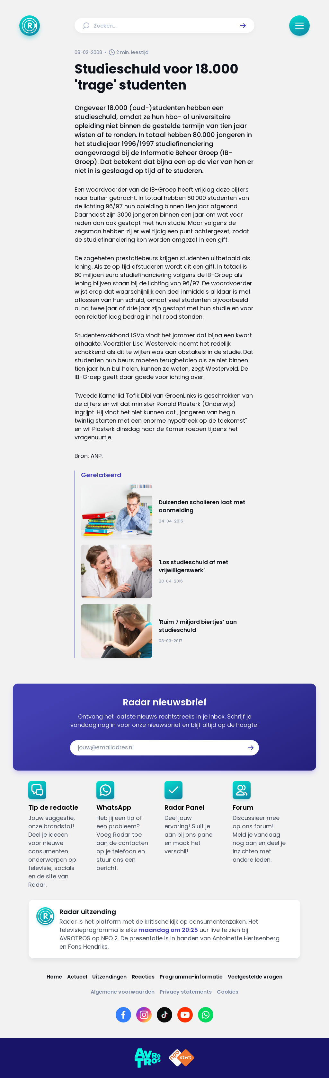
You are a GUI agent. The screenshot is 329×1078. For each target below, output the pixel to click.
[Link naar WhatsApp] (205, 1014)
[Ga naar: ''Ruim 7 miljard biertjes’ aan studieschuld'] (167, 631)
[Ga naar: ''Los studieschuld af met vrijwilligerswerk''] (167, 571)
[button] (243, 25)
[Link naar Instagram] (144, 1014)
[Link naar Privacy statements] (186, 992)
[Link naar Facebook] (123, 1014)
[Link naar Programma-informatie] (191, 976)
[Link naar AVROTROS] (147, 1058)
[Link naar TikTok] (164, 1014)
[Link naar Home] (54, 976)
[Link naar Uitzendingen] (109, 976)
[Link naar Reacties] (143, 976)
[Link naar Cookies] (227, 992)
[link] (57, 835)
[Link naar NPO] (181, 1058)
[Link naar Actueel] (77, 976)
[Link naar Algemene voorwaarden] (123, 992)
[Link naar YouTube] (185, 1014)
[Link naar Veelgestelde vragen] (255, 976)
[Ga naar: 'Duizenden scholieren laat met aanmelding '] (167, 511)
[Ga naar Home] (29, 25)
